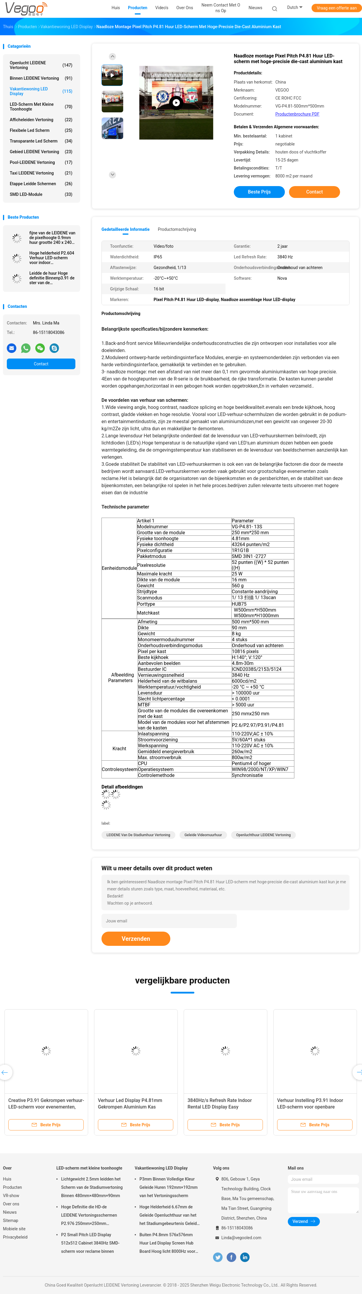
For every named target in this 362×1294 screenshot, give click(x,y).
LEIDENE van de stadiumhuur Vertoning (138, 835)
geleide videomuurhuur (203, 835)
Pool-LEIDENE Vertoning (41, 162)
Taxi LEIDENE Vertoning (41, 173)
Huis (7, 1179)
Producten (12, 1187)
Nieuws (10, 1212)
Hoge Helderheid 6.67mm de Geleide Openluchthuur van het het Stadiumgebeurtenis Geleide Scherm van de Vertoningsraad (169, 1216)
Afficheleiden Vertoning (41, 120)
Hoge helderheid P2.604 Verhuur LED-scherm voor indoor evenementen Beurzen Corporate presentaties (51, 258)
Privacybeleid (15, 1237)
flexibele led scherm (41, 130)
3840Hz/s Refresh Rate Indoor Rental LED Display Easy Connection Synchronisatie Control (224, 1107)
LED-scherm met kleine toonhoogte (41, 106)
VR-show (11, 1195)
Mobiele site (14, 1228)
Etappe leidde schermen (41, 184)
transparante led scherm (41, 141)
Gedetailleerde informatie (125, 229)
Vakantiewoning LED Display (41, 91)
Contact (41, 364)
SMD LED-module (41, 194)
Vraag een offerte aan (337, 8)
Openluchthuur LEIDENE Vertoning (263, 835)
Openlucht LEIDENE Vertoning (41, 65)
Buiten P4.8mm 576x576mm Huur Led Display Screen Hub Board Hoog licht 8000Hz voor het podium (167, 1243)
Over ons (11, 1204)
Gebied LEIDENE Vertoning (41, 152)
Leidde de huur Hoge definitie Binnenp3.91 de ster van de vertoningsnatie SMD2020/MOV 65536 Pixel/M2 (51, 278)
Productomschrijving (177, 229)
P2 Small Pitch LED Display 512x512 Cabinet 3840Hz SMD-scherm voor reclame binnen (90, 1243)
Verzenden (136, 938)
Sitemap (10, 1220)
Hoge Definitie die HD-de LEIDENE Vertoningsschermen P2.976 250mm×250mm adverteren (89, 1216)
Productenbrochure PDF (297, 114)
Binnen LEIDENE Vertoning (41, 78)
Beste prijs (259, 192)
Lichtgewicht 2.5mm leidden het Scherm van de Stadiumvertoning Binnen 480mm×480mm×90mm (92, 1187)
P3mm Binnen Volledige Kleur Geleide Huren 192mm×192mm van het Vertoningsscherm (168, 1187)
